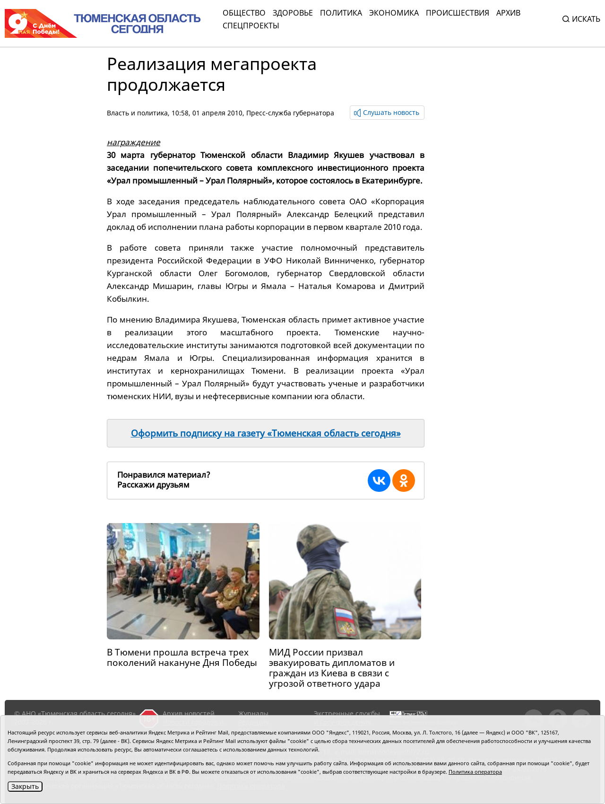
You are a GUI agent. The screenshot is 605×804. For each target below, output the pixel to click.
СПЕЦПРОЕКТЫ (251, 25)
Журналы (253, 713)
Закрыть (25, 786)
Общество (244, 13)
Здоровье (293, 13)
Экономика (394, 13)
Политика (341, 13)
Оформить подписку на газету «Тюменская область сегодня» (266, 433)
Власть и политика (137, 112)
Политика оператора (475, 771)
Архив (508, 13)
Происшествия (457, 13)
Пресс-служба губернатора (290, 112)
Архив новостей (189, 713)
